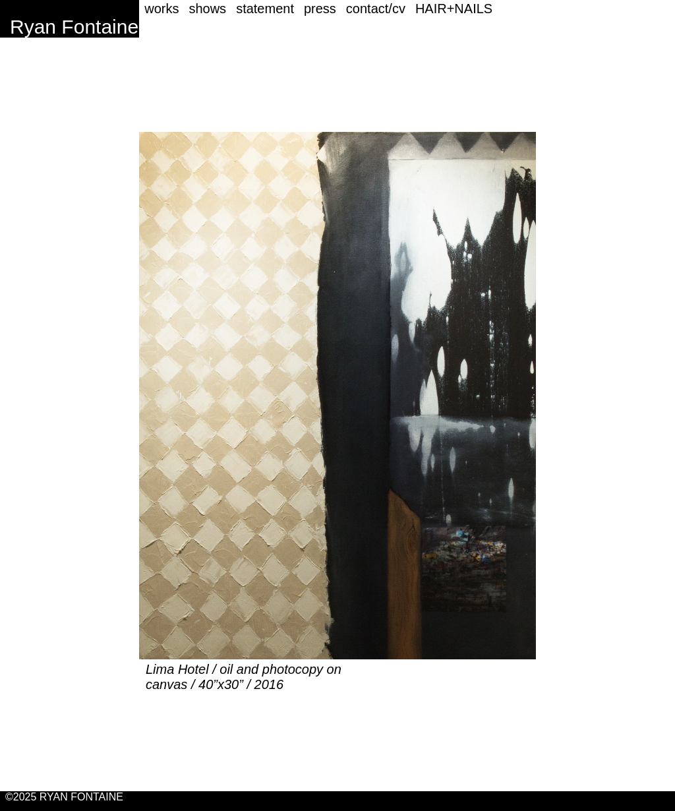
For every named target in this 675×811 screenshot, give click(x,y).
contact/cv (375, 8)
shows (207, 8)
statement (265, 8)
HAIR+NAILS (453, 8)
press (320, 8)
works (161, 8)
